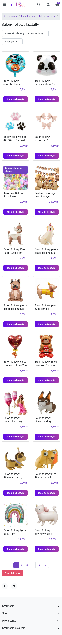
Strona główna (10, 16)
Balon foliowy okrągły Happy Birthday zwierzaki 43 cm (14, 85)
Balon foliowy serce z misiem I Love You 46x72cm (15, 365)
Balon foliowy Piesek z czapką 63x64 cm (12, 478)
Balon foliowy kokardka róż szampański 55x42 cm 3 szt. (46, 142)
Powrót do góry (12, 573)
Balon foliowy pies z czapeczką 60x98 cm (15, 309)
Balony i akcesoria (47, 16)
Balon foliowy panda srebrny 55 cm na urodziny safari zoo (45, 85)
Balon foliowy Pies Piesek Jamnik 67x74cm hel (45, 478)
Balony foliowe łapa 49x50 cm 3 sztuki (15, 138)
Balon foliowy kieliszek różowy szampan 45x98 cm (15, 421)
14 (39, 565)
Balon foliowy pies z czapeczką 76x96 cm (46, 253)
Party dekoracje (28, 16)
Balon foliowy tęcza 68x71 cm (14, 532)
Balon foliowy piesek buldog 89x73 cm (43, 421)
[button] (39, 5)
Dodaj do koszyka (15, 99)
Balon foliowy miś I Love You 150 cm (46, 363)
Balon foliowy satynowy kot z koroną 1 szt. (43, 534)
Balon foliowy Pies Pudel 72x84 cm (14, 251)
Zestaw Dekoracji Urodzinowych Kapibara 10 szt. (45, 197)
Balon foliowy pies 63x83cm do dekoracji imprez (45, 309)
